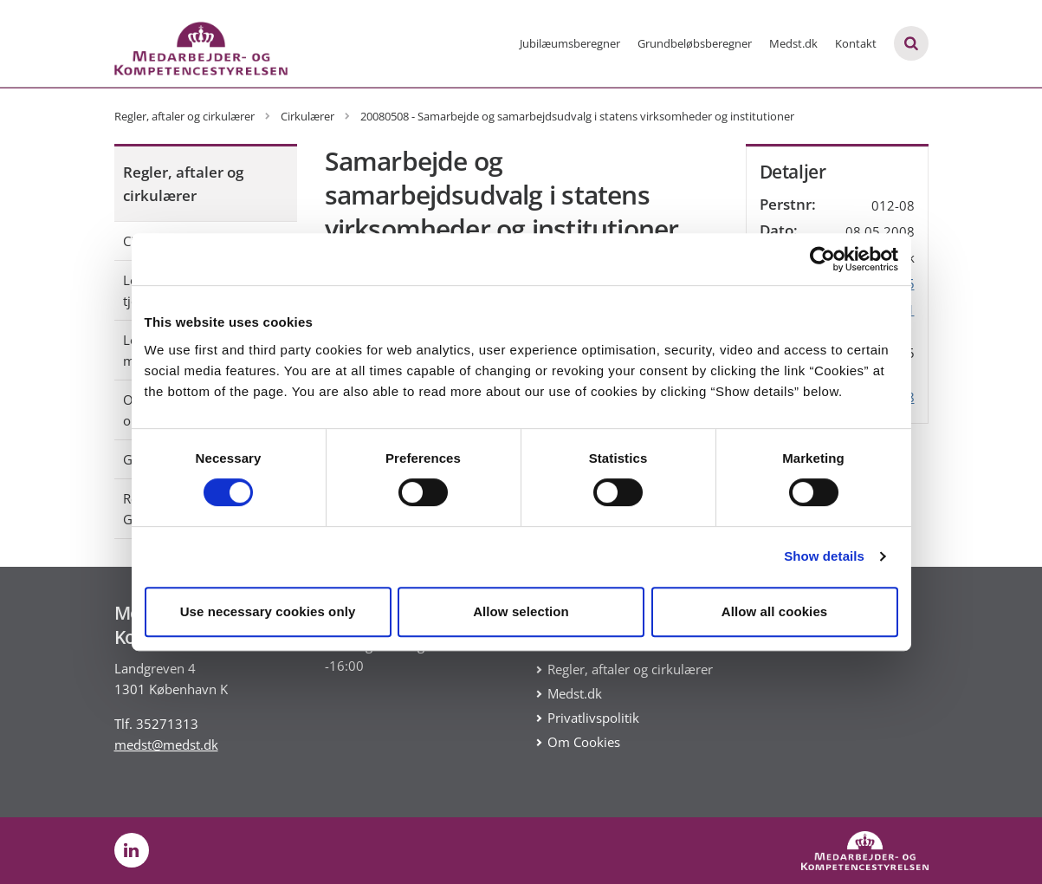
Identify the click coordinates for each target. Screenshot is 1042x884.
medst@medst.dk (166, 744)
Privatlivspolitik (593, 717)
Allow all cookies (775, 611)
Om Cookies (583, 742)
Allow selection (521, 611)
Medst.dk (793, 43)
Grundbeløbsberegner (694, 43)
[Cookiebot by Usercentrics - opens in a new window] (822, 259)
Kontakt (856, 43)
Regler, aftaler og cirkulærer (183, 183)
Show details (824, 556)
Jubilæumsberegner (570, 43)
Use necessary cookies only (268, 611)
